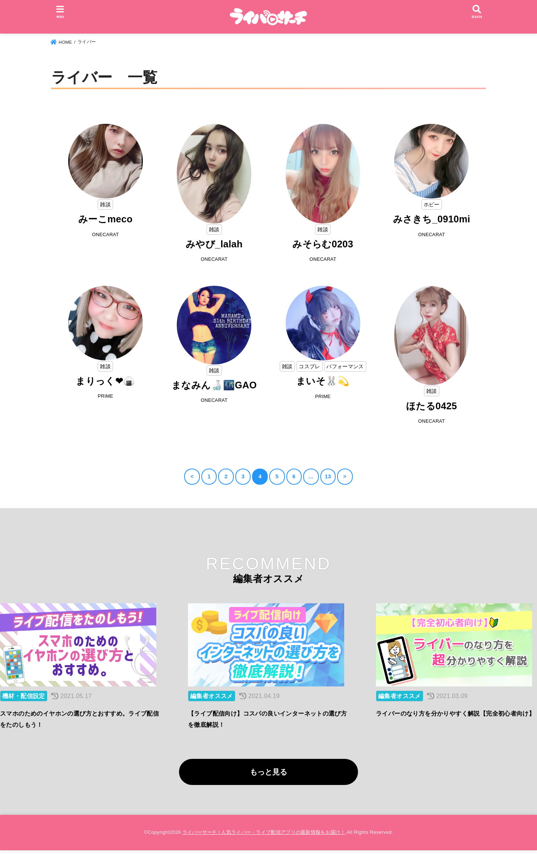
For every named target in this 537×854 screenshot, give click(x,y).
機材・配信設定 (23, 699)
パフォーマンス (345, 367)
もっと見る (268, 775)
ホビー (432, 204)
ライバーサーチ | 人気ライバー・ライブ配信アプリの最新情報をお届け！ (263, 836)
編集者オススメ (211, 699)
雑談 (105, 204)
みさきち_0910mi (431, 219)
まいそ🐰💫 (323, 381)
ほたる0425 (431, 406)
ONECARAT (105, 235)
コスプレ (309, 367)
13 (328, 477)
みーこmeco (106, 219)
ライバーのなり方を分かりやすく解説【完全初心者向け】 (455, 717)
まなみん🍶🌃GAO (214, 385)
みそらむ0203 (323, 244)
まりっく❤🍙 (105, 381)
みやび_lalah (214, 244)
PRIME (105, 397)
